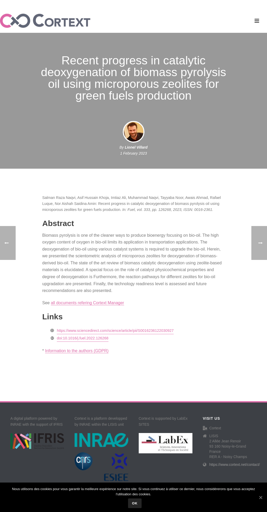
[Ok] (260, 497)
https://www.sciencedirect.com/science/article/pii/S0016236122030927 (115, 330)
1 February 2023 (133, 153)
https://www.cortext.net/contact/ (234, 464)
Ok (135, 503)
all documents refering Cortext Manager (87, 303)
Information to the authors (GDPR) (77, 351)
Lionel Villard (136, 147)
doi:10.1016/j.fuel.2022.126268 (82, 338)
